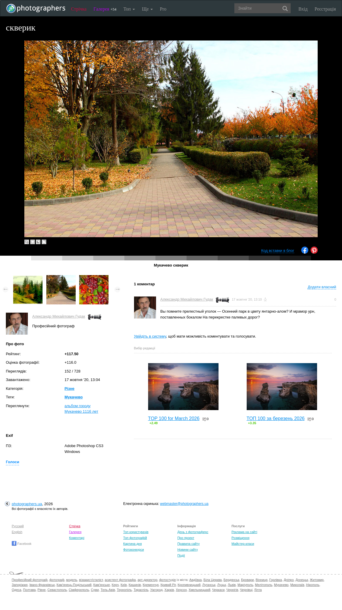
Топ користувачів (135, 532)
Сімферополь (79, 590)
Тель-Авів (108, 590)
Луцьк (221, 585)
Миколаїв (297, 585)
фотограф (56, 580)
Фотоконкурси (133, 549)
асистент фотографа (120, 580)
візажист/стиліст (91, 580)
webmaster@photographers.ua (184, 504)
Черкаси (218, 590)
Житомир (317, 580)
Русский (18, 526)
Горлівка (275, 580)
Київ (124, 585)
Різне (70, 388)
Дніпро (289, 580)
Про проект (185, 538)
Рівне (42, 590)
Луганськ (209, 585)
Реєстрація (325, 8)
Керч (115, 585)
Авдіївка (195, 580)
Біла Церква (213, 580)
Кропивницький (189, 585)
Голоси (12, 462)
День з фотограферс (193, 532)
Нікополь (312, 585)
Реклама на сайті (244, 532)
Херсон (181, 590)
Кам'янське (101, 585)
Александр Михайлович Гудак (58, 316)
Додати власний (322, 287)
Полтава (29, 590)
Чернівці (246, 590)
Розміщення (240, 538)
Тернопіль (124, 590)
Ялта (258, 590)
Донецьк (301, 580)
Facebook (21, 543)
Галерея (105, 8)
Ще (147, 8)
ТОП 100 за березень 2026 (276, 418)
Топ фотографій (135, 538)
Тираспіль (140, 590)
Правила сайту (188, 543)
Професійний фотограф (30, 580)
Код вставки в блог (277, 250)
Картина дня (132, 543)
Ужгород (156, 590)
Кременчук (151, 585)
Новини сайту (187, 549)
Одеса (16, 590)
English (17, 532)
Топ (129, 8)
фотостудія (167, 580)
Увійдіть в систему (150, 336)
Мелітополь (263, 585)
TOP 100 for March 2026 (174, 418)
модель (71, 580)
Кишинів (135, 585)
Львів (232, 585)
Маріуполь (245, 585)
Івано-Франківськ (42, 585)
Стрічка (79, 8)
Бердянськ (231, 580)
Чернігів (232, 590)
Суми (95, 590)
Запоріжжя (20, 585)
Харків (169, 590)
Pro (163, 8)
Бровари (247, 580)
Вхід (303, 8)
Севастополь (57, 590)
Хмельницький (199, 590)
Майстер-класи (242, 543)
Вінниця (261, 580)
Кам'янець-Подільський (74, 585)
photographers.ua (27, 504)
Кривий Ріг (168, 585)
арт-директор (148, 580)
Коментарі (76, 538)
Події (181, 555)
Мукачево (74, 397)
